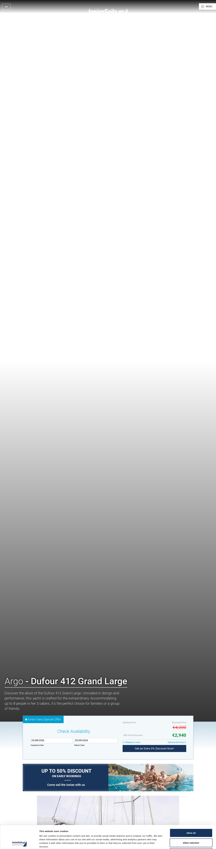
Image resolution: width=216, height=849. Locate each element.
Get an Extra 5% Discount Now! (154, 748)
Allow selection (191, 819)
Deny (191, 829)
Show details (157, 843)
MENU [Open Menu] (209, 6)
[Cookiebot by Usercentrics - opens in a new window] (19, 843)
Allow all (191, 809)
